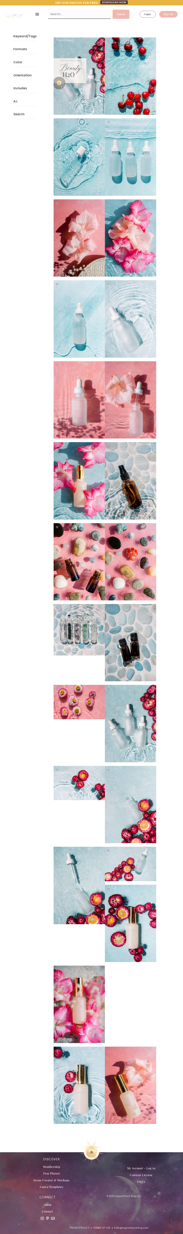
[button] (37, 14)
